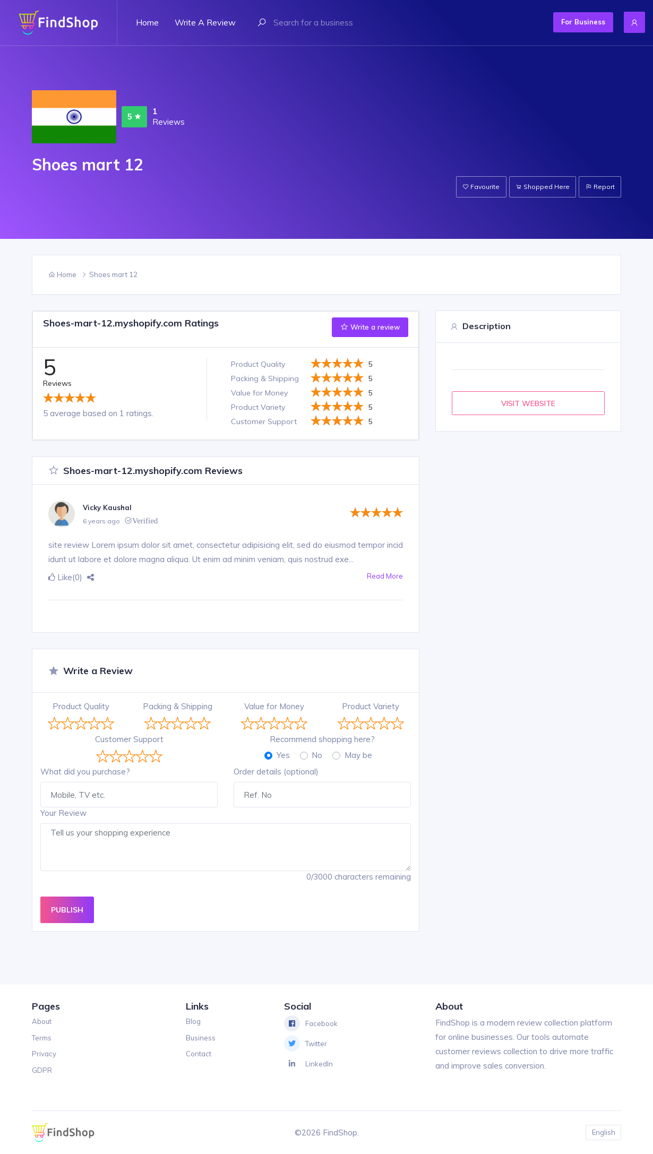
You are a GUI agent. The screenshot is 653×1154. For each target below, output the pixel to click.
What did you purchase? (85, 772)
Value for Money (274, 706)
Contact (198, 1053)
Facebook (312, 1023)
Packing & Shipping (177, 706)
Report (597, 186)
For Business (564, 22)
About (43, 1021)
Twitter (308, 1044)
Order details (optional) (276, 772)
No (317, 755)
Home (147, 22)
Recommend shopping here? (322, 739)
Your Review (63, 813)
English (601, 1132)
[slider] (69, 397)
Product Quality (81, 706)
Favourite (463, 186)
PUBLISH (67, 909)
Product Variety (370, 706)
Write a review (205, 22)
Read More (382, 577)
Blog (192, 1021)
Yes (283, 755)
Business (200, 1037)
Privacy (45, 1053)
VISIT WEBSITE (528, 403)
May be (358, 755)
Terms (44, 1037)
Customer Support (129, 739)
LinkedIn (310, 1064)
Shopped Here (532, 186)
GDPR (44, 1070)
